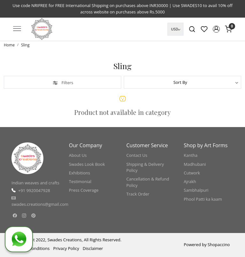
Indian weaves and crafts (35, 183)
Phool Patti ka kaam (203, 199)
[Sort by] (182, 82)
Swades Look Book (87, 164)
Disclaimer (93, 248)
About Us (78, 155)
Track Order (137, 194)
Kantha (190, 155)
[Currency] (175, 29)
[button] (216, 29)
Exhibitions (79, 173)
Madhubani (195, 164)
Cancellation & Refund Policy (147, 182)
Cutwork (192, 173)
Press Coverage (84, 190)
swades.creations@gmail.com (39, 204)
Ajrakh (190, 181)
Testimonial (80, 181)
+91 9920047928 (34, 190)
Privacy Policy (66, 248)
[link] (192, 29)
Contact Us (136, 155)
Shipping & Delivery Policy (145, 167)
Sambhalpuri (196, 190)
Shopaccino (219, 244)
